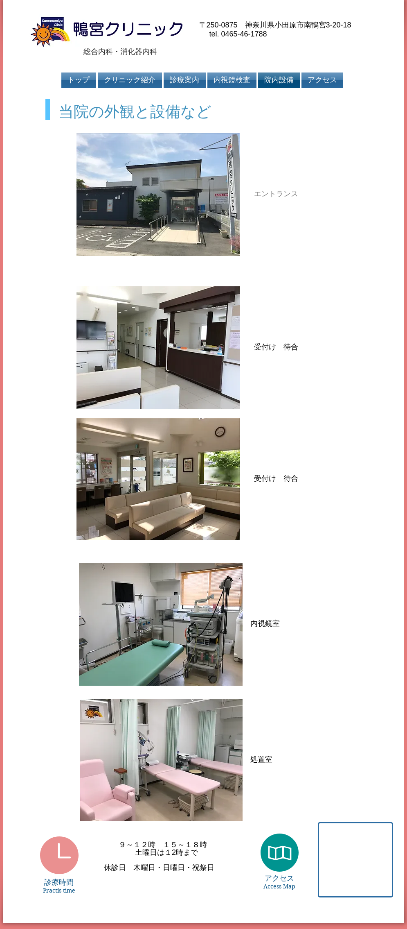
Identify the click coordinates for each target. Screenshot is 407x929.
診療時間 (59, 882)
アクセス (279, 878)
